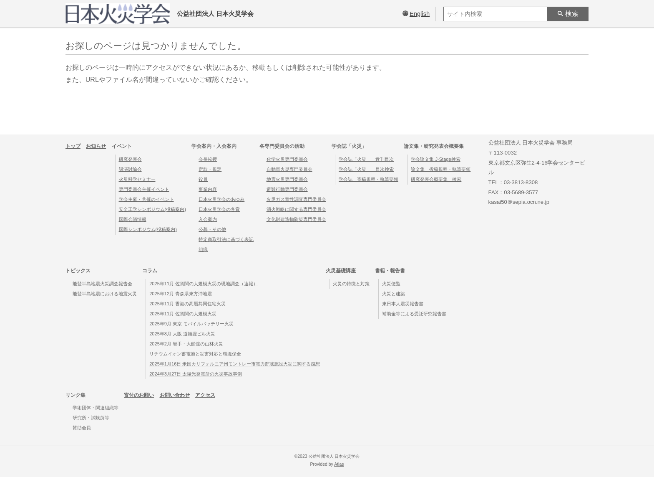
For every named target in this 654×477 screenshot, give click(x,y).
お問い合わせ (175, 395)
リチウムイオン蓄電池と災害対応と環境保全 (195, 353)
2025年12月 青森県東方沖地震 (180, 293)
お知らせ (96, 146)
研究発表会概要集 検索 (436, 179)
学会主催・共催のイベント (146, 199)
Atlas (339, 464)
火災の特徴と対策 (351, 283)
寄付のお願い (139, 395)
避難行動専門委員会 (287, 189)
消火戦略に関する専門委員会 (296, 209)
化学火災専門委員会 (287, 159)
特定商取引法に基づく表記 (226, 239)
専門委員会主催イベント (144, 189)
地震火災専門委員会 (287, 179)
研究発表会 (130, 159)
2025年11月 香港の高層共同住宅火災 (187, 303)
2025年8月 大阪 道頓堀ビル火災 (182, 333)
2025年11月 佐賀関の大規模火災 (182, 313)
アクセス (205, 395)
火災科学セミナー (137, 179)
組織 (203, 249)
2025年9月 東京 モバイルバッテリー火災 (191, 323)
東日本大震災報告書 (402, 303)
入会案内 (208, 219)
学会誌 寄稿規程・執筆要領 (368, 179)
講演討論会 (130, 169)
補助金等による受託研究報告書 (414, 313)
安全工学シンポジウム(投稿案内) (152, 209)
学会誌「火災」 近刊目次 (366, 159)
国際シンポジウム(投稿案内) (148, 229)
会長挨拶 (208, 159)
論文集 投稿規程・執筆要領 (440, 169)
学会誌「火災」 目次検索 (366, 169)
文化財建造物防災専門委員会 (296, 219)
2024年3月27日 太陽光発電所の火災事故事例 (195, 373)
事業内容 (208, 189)
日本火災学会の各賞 (219, 209)
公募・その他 (212, 229)
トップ (72, 146)
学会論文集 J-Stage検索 (435, 159)
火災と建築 (393, 293)
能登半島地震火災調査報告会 (102, 283)
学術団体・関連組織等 (95, 407)
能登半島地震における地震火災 (105, 293)
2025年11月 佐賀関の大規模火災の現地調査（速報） (203, 283)
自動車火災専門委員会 (289, 169)
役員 (203, 179)
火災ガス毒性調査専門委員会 (296, 199)
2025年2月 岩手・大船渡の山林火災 (186, 343)
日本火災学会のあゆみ (221, 199)
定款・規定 (210, 169)
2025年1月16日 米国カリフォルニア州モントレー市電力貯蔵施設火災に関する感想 (234, 363)
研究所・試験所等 (91, 417)
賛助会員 (82, 427)
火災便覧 (391, 283)
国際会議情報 (132, 219)
